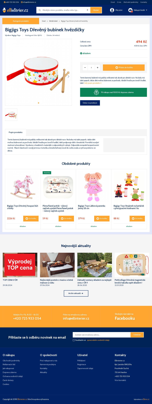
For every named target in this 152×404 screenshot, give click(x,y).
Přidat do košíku (124, 67)
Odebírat (137, 335)
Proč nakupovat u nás (48, 360)
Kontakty (144, 2)
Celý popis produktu (92, 83)
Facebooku (125, 318)
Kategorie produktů (21, 21)
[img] (87, 10)
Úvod (113, 2)
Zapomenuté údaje (85, 368)
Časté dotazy (8, 380)
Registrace (81, 364)
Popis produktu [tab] (15, 132)
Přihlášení (81, 360)
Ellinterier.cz (22, 399)
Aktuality (43, 372)
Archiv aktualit (75, 293)
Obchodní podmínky (130, 2)
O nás (119, 2)
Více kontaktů (120, 380)
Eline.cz (146, 399)
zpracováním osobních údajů (98, 340)
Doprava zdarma (9, 372)
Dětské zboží (53, 21)
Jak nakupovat (8, 368)
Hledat (96, 10)
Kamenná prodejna (48, 364)
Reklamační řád (9, 364)
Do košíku (31, 218)
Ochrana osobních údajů (13, 376)
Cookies (6, 384)
